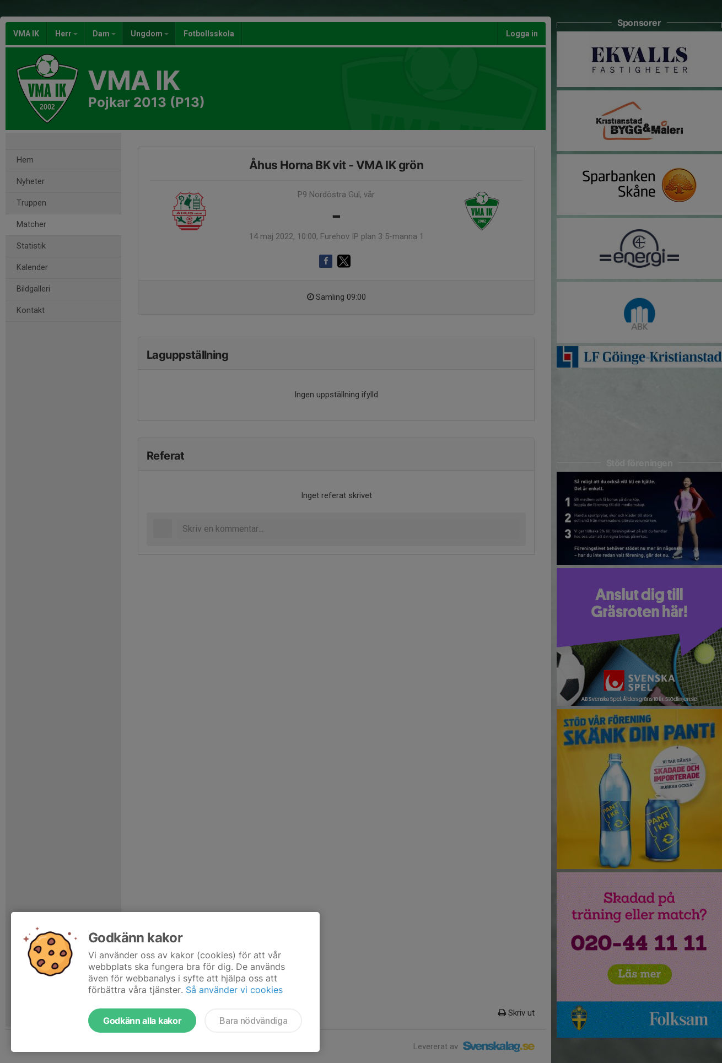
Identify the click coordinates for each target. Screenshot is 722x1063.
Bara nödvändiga (253, 1020)
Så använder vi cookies (234, 989)
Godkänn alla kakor (142, 1020)
